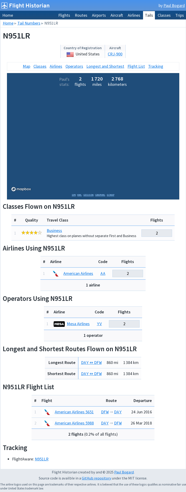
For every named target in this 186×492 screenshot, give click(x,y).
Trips (179, 15)
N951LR (42, 459)
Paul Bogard (174, 5)
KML (79, 194)
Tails (149, 15)
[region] (93, 141)
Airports (99, 15)
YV (99, 323)
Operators (74, 66)
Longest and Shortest (105, 66)
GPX (74, 194)
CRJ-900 (115, 54)
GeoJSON (88, 194)
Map (26, 66)
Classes (164, 15)
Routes (81, 15)
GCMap (110, 194)
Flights (64, 15)
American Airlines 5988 (68, 423)
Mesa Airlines (72, 323)
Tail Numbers (28, 23)
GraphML (100, 194)
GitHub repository (96, 478)
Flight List (136, 66)
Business (54, 230)
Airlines (134, 15)
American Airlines (71, 273)
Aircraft (117, 15)
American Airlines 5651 (68, 412)
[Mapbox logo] (21, 189)
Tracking (155, 66)
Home (7, 15)
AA (102, 273)
